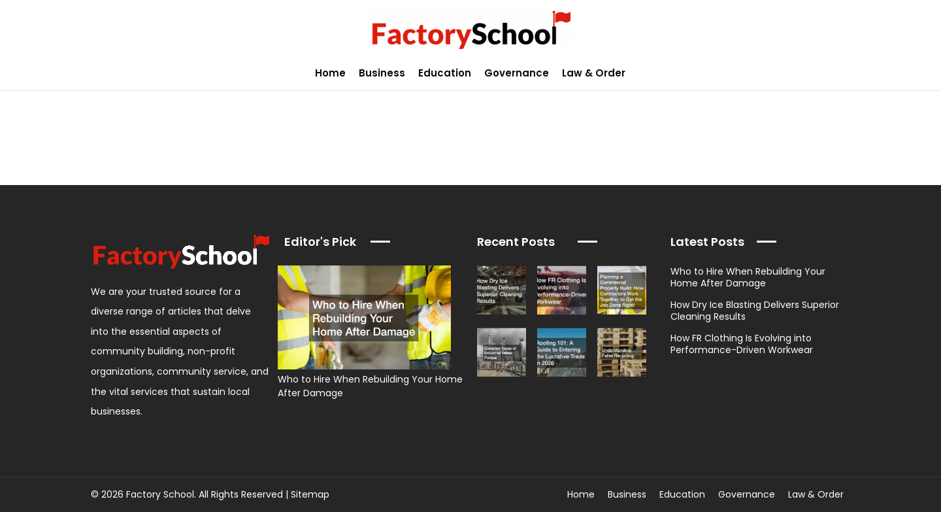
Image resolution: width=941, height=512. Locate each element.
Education (444, 73)
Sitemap (310, 494)
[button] (923, 73)
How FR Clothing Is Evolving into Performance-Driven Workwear (741, 344)
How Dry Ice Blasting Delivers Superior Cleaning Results (754, 310)
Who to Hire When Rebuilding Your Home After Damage (747, 277)
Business (382, 73)
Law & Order (593, 73)
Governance (516, 73)
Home (330, 73)
